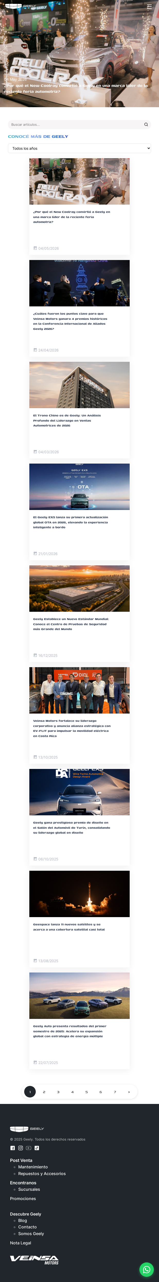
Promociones (23, 1198)
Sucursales (29, 1189)
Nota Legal (20, 1242)
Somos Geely (31, 1233)
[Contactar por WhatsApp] (146, 1269)
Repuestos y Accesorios (42, 1173)
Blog (22, 1220)
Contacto (27, 1226)
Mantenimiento (33, 1166)
